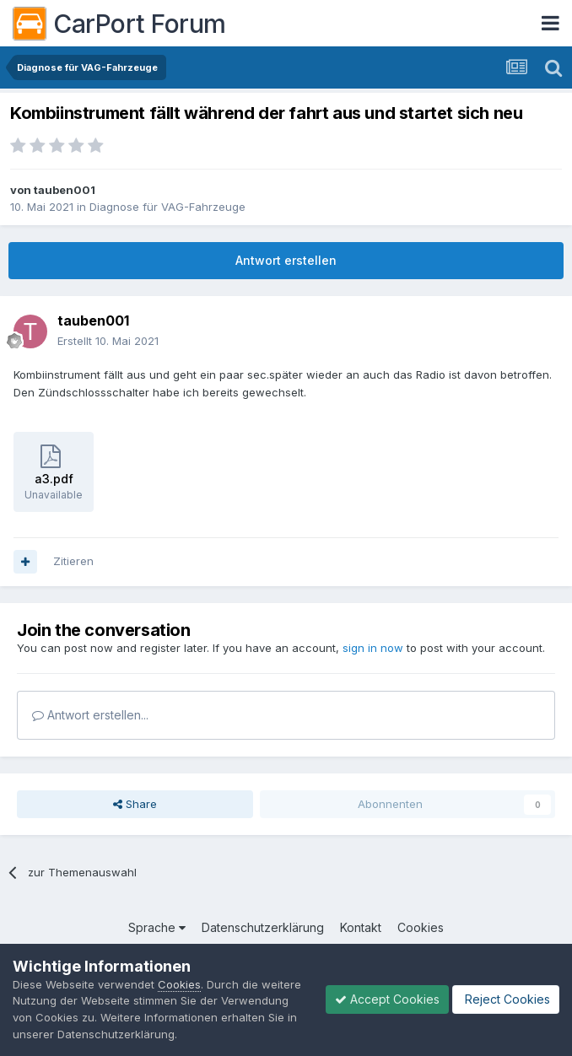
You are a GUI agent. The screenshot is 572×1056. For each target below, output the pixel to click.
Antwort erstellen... (90, 715)
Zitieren (73, 561)
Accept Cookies (387, 999)
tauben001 (64, 190)
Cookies (420, 927)
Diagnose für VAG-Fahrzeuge (167, 206)
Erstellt (108, 341)
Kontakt (360, 927)
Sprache (157, 927)
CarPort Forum (119, 23)
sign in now (373, 648)
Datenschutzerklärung (263, 927)
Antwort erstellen (286, 260)
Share (135, 803)
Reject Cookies (505, 999)
